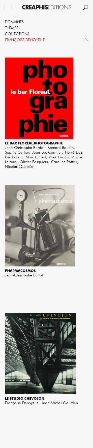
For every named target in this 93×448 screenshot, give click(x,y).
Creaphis (46, 7)
